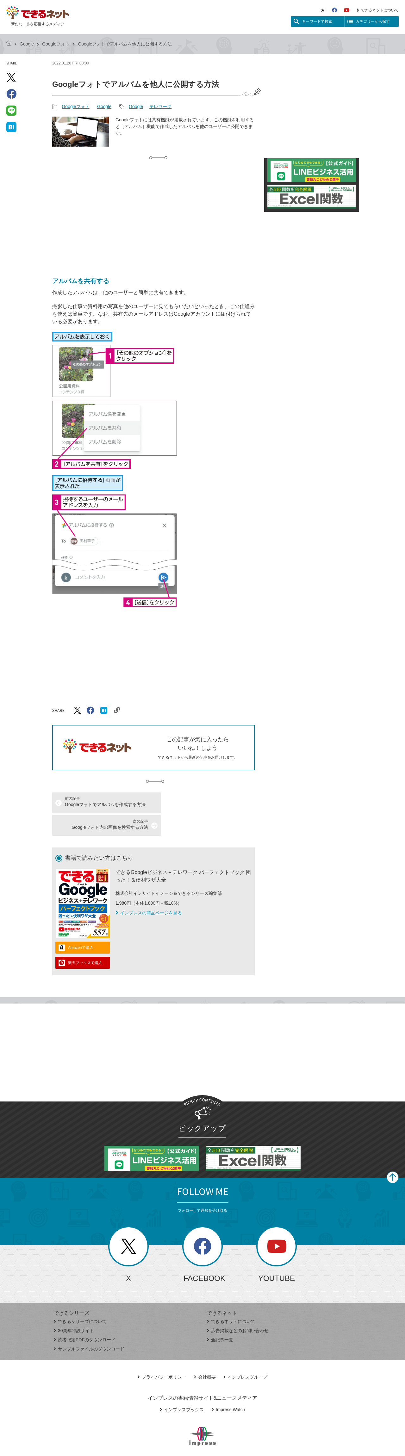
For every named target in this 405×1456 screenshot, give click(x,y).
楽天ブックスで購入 (85, 940)
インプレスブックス (182, 1386)
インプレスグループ (245, 1354)
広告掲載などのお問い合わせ (238, 1307)
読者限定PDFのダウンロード (84, 1317)
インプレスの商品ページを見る (148, 890)
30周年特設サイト (74, 1307)
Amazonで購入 (80, 925)
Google (27, 43)
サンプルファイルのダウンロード (89, 1326)
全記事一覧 (220, 1317)
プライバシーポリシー (162, 1354)
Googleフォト (56, 43)
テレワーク (160, 106)
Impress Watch (228, 1386)
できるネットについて (378, 10)
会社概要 (205, 1354)
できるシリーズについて (80, 1298)
